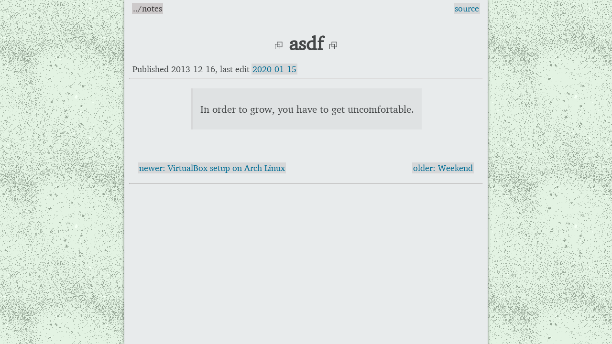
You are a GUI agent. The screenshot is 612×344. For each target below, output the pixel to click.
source (467, 8)
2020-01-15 (274, 69)
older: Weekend (443, 167)
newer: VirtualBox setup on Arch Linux (212, 167)
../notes (147, 8)
